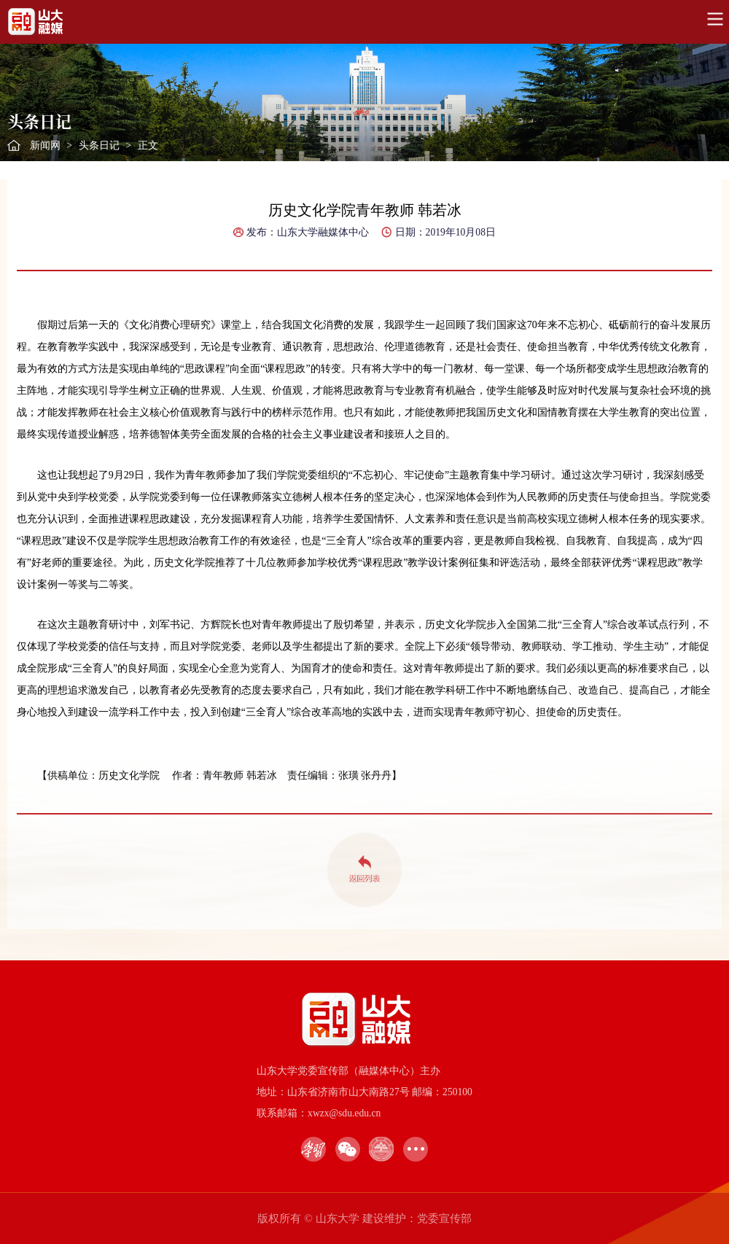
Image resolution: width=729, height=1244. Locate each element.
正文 (148, 145)
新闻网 (45, 145)
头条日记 (99, 145)
